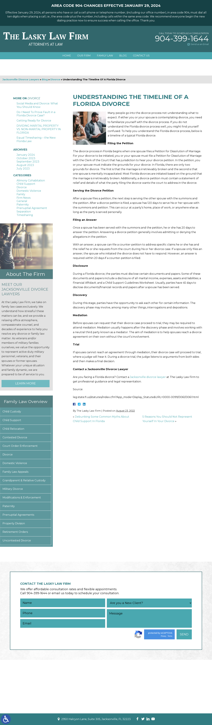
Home (66, 55)
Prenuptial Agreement (32, 208)
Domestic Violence (29, 190)
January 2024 (26, 154)
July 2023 (23, 168)
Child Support (26, 183)
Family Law (105, 55)
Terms (170, 636)
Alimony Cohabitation (31, 180)
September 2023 (28, 161)
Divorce (55, 79)
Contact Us (142, 55)
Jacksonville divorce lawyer (148, 377)
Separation (24, 211)
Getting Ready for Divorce (34, 120)
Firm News (23, 197)
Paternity (23, 204)
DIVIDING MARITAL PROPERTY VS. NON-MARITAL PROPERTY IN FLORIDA (39, 129)
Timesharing (25, 215)
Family (21, 194)
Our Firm (83, 55)
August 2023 (25, 165)
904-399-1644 (182, 38)
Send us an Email (200, 44)
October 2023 (26, 158)
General (22, 201)
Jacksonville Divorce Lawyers (20, 79)
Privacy (163, 636)
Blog (123, 55)
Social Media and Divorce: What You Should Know (37, 105)
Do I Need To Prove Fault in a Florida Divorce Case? (36, 114)
